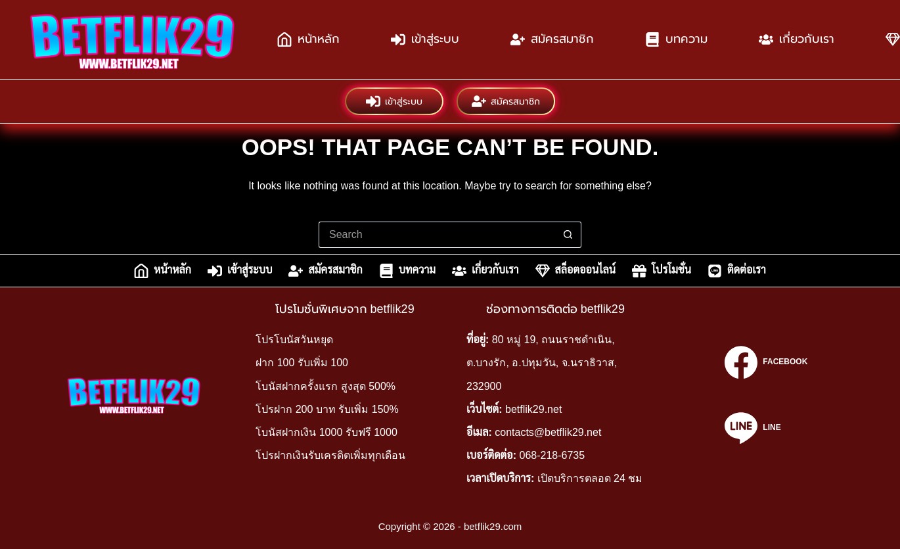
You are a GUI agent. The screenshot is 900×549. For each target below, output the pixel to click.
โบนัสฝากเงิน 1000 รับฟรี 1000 (326, 432)
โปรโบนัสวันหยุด (294, 339)
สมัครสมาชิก (552, 39)
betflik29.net (533, 409)
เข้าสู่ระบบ (425, 39)
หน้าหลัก (308, 39)
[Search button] (568, 235)
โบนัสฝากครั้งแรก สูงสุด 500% (325, 386)
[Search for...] (437, 235)
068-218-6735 (552, 455)
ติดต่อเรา (737, 271)
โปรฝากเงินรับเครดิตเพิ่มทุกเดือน (330, 455)
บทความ (676, 39)
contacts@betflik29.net (548, 432)
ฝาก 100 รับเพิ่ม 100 (302, 362)
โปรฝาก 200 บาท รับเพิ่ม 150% (327, 409)
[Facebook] (766, 362)
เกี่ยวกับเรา (796, 39)
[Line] (766, 428)
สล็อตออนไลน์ (575, 271)
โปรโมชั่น (661, 271)
